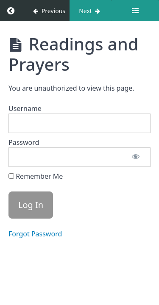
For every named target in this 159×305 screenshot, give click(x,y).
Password (23, 142)
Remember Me (35, 176)
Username (25, 108)
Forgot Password (35, 233)
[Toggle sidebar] (135, 10)
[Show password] (136, 157)
